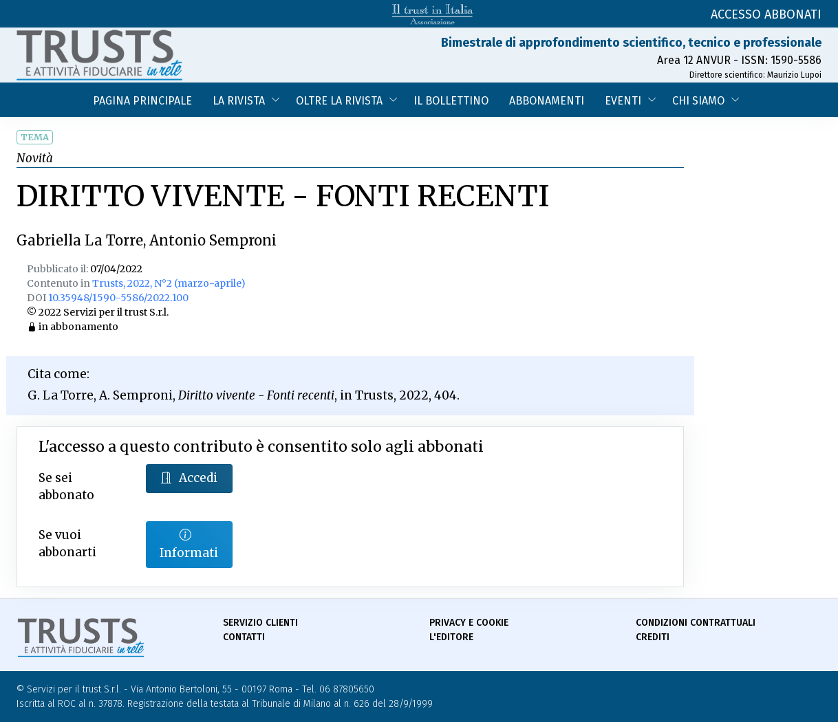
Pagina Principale (142, 100)
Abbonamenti (546, 100)
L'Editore (451, 637)
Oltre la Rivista (339, 100)
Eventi (623, 100)
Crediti (652, 637)
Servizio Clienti (260, 622)
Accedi (188, 479)
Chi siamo (698, 100)
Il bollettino (450, 100)
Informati (189, 543)
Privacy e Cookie (468, 622)
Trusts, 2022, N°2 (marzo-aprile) (169, 283)
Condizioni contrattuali (695, 622)
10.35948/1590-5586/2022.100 (118, 298)
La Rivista (239, 100)
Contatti (244, 637)
